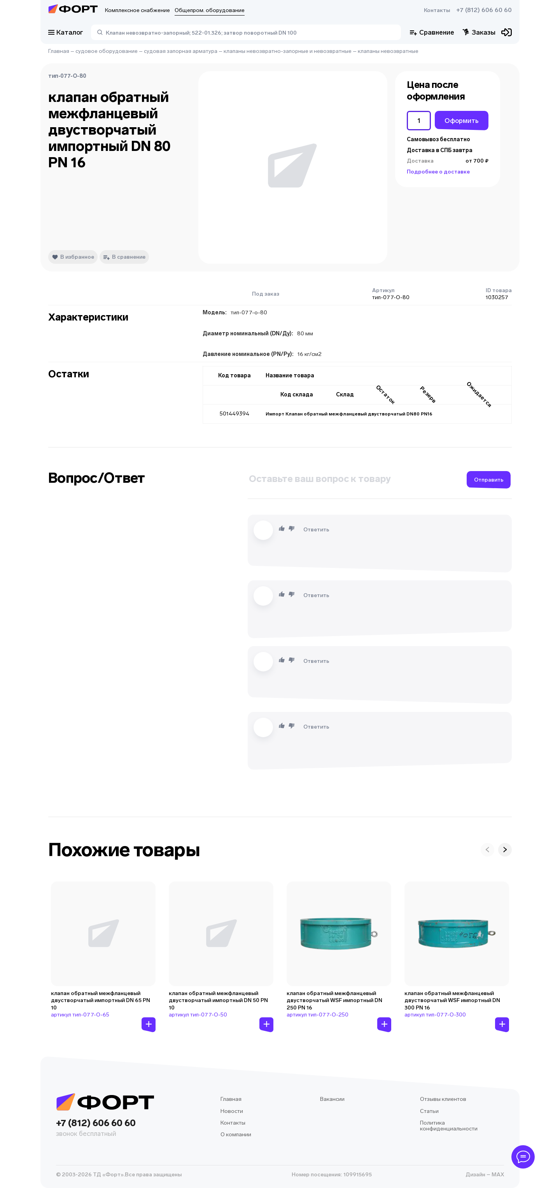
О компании (235, 1134)
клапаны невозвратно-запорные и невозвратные (288, 51)
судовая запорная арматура (180, 51)
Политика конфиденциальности (449, 1126)
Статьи (429, 1111)
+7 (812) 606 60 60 (484, 10)
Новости (231, 1111)
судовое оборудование (106, 51)
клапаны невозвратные (388, 51)
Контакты (437, 10)
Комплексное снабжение (137, 10)
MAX (497, 1174)
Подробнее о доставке (438, 171)
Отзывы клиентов (443, 1099)
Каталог (65, 32)
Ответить (316, 529)
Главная (58, 51)
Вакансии (332, 1099)
